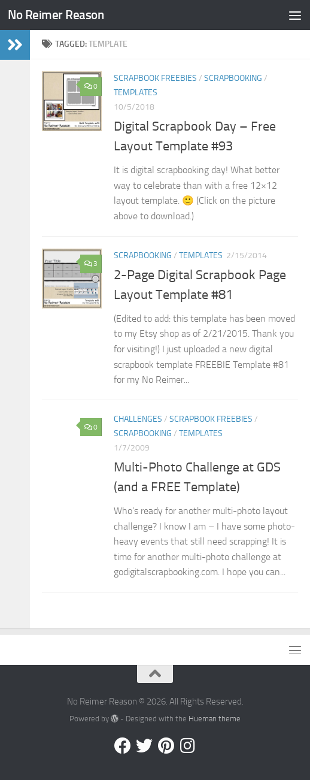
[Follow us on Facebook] (122, 745)
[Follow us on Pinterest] (165, 745)
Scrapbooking (233, 78)
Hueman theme (215, 718)
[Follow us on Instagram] (187, 745)
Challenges (138, 419)
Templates (135, 92)
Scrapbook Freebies (155, 78)
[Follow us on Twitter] (144, 745)
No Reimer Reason (56, 14)
